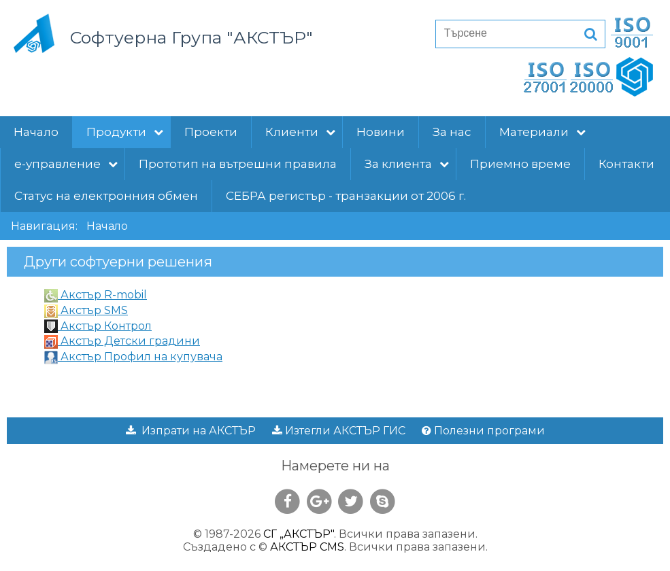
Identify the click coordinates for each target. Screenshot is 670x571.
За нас (452, 132)
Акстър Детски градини (122, 340)
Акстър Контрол (98, 325)
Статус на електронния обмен (106, 196)
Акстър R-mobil (95, 294)
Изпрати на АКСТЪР (191, 430)
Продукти (124, 132)
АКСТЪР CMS (307, 546)
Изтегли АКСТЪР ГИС (338, 430)
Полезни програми (483, 430)
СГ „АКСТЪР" (298, 533)
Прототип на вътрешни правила (238, 164)
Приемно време (520, 164)
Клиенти (300, 132)
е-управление (66, 164)
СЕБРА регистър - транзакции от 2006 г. (346, 196)
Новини (380, 132)
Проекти (210, 132)
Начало (36, 132)
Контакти (626, 164)
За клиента (407, 164)
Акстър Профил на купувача (133, 356)
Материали (542, 132)
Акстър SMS (86, 310)
